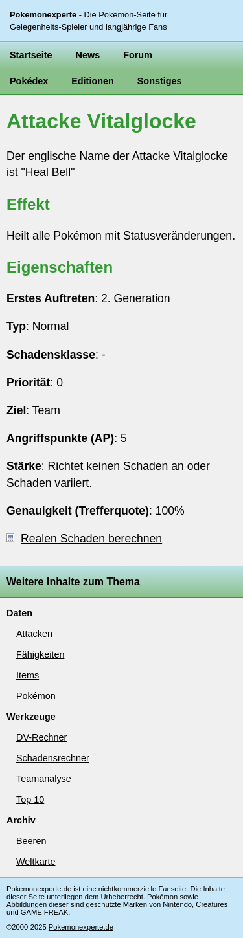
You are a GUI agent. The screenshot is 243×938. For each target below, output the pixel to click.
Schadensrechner (52, 758)
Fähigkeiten (40, 654)
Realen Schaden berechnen (84, 538)
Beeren (31, 841)
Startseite (31, 55)
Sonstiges (159, 81)
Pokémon (36, 696)
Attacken (34, 634)
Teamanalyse (43, 779)
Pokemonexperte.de (81, 927)
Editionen (92, 81)
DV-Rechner (41, 737)
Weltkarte (36, 861)
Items (27, 675)
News (88, 55)
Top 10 (30, 799)
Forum (137, 55)
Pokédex (29, 81)
